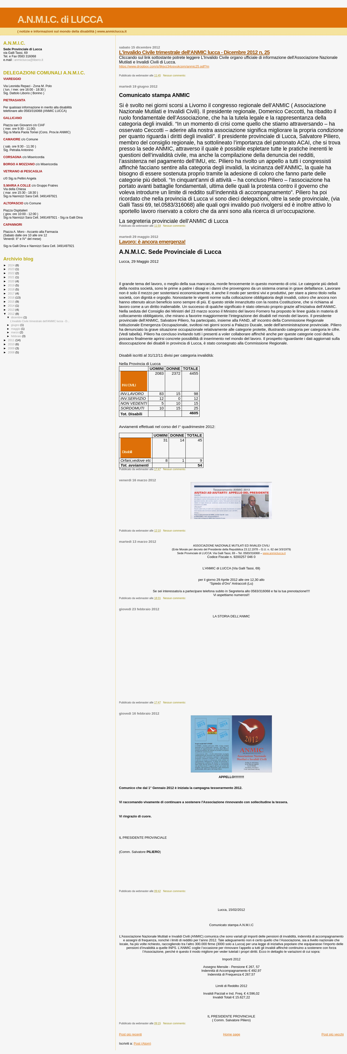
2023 (11, 269)
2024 (11, 265)
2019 (11, 285)
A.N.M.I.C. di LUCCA (60, 19)
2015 (11, 301)
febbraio (16, 336)
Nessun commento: (174, 75)
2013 (11, 309)
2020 (11, 281)
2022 (11, 273)
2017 (11, 293)
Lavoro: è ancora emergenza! (152, 241)
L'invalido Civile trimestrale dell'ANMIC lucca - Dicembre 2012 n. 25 (194, 52)
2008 (11, 352)
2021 (11, 277)
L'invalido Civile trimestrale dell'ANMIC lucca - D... (40, 321)
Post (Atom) (142, 1043)
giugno (16, 324)
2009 (11, 348)
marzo (15, 332)
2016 (11, 297)
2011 (11, 340)
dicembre (17, 317)
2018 (11, 289)
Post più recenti (130, 1034)
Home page (231, 1034)
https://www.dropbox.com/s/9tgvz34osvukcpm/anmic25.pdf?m (164, 66)
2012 (11, 313)
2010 (11, 344)
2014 (11, 305)
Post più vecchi (333, 1034)
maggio (16, 328)
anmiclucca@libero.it (28, 60)
